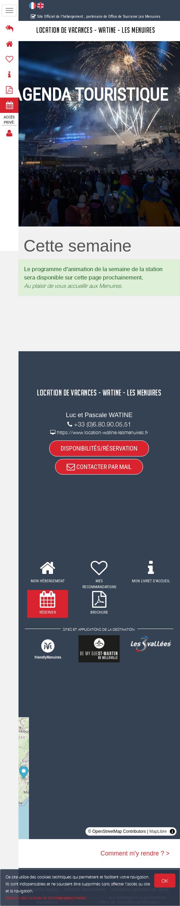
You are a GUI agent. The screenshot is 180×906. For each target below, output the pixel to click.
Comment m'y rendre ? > (135, 853)
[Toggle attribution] (172, 831)
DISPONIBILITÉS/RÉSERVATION (99, 448)
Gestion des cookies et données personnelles (46, 897)
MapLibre (158, 831)
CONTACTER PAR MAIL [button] (99, 466)
